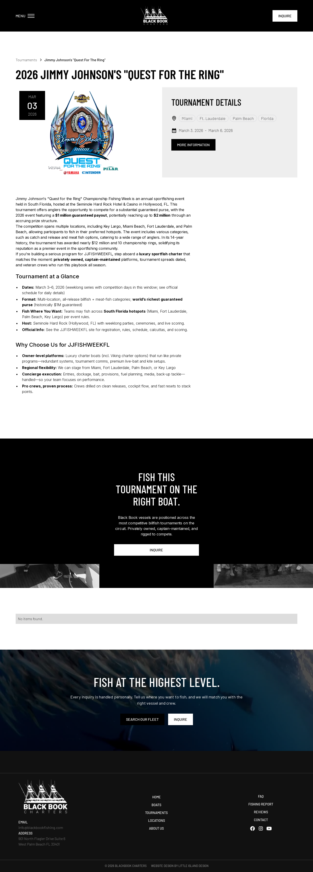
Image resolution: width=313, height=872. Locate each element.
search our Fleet (142, 719)
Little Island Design (193, 866)
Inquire (285, 16)
